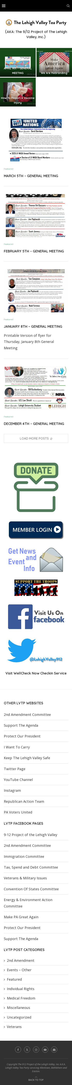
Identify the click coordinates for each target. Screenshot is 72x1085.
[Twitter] (27, 1049)
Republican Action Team (24, 801)
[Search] (68, 5)
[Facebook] (18, 1049)
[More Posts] (36, 438)
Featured (14, 979)
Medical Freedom (21, 998)
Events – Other (19, 970)
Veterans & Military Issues (25, 878)
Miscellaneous (18, 1007)
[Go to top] (36, 1079)
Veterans (14, 1026)
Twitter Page (14, 769)
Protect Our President (22, 736)
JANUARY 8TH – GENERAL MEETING (33, 326)
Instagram (12, 790)
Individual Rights (20, 988)
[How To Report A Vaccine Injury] (18, 92)
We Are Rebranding (54, 73)
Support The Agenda (21, 725)
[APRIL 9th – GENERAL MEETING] (18, 62)
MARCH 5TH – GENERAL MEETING (31, 176)
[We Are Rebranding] (54, 62)
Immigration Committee (24, 856)
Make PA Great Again (21, 917)
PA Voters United (18, 812)
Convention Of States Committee (31, 889)
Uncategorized (19, 1017)
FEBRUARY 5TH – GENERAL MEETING (34, 251)
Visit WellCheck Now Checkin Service (36, 673)
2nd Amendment (20, 960)
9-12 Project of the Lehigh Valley (30, 834)
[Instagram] (36, 1049)
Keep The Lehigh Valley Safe (27, 758)
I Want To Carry (17, 747)
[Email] (54, 1049)
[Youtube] (45, 1049)
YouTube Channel (18, 779)
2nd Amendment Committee (27, 714)
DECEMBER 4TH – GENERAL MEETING (34, 423)
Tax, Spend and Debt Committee (31, 867)
